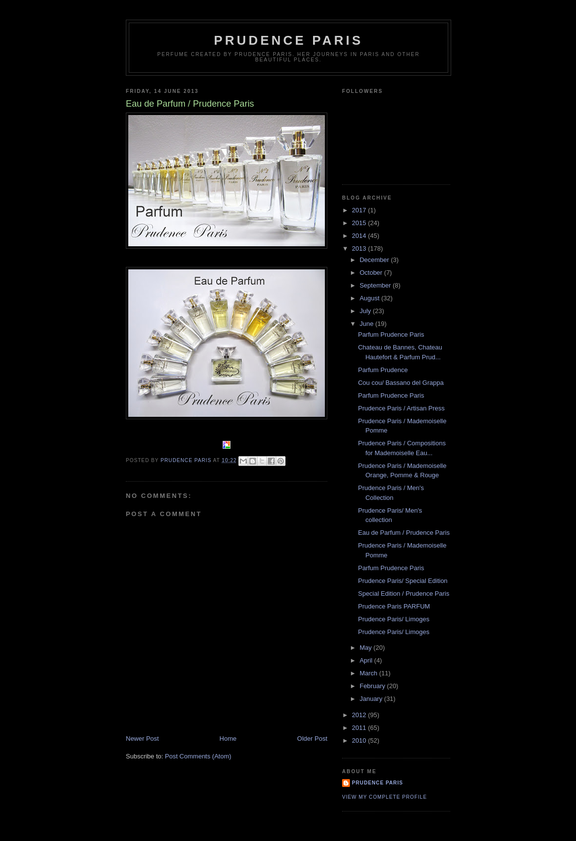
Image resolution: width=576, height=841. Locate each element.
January (372, 698)
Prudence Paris (288, 40)
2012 (360, 715)
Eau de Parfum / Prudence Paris (403, 532)
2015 (360, 223)
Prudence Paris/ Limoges (393, 619)
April (367, 660)
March (369, 673)
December (375, 259)
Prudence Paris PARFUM (394, 606)
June (367, 323)
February (373, 686)
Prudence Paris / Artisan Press (401, 408)
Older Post (312, 738)
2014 (360, 235)
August (370, 298)
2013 (360, 248)
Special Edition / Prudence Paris (403, 593)
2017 (360, 210)
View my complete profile (384, 797)
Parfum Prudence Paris (391, 334)
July (366, 311)
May (367, 647)
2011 (360, 727)
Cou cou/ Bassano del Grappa (400, 382)
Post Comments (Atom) (198, 756)
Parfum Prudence (382, 370)
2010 (360, 740)
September (376, 285)
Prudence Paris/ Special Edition (402, 580)
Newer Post (142, 738)
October (372, 272)
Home (228, 738)
